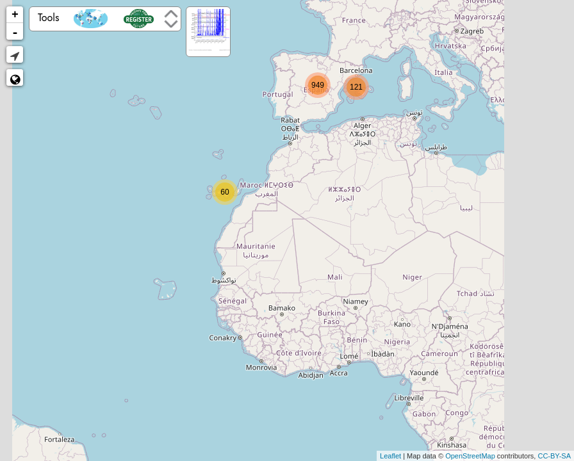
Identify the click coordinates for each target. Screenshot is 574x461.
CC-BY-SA (554, 456)
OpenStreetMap (470, 456)
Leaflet (390, 456)
